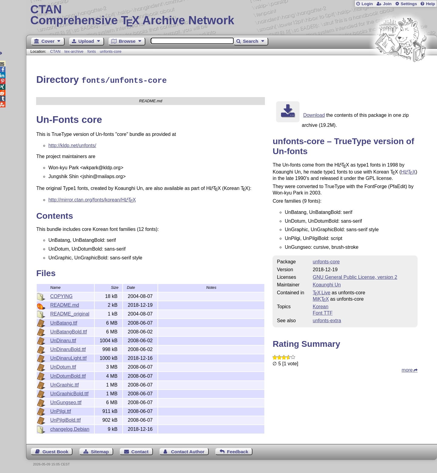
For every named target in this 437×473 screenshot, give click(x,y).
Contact (140, 450)
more (407, 369)
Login (367, 4)
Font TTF (323, 312)
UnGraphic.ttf (64, 384)
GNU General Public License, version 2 (355, 276)
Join (387, 4)
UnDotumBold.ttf (68, 375)
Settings (409, 4)
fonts (91, 51)
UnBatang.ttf (63, 322)
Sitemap (100, 450)
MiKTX (321, 298)
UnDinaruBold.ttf (68, 348)
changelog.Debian (69, 428)
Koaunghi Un (327, 283)
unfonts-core (110, 51)
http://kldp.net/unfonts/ (72, 144)
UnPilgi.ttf (60, 410)
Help (430, 4)
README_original (69, 313)
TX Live (321, 291)
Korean (320, 305)
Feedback (237, 450)
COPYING (61, 295)
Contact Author (188, 450)
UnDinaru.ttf (63, 339)
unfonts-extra (327, 319)
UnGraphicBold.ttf (69, 392)
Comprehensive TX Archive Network (231, 15)
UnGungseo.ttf (65, 401)
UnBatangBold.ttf (68, 330)
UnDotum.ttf (63, 366)
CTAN (55, 51)
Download (314, 114)
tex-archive (73, 51)
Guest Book (55, 450)
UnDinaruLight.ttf (68, 357)
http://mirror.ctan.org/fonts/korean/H (92, 198)
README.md (64, 304)
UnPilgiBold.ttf (65, 419)
